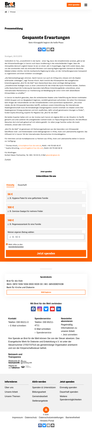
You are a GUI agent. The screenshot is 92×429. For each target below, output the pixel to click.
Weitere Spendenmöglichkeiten (71, 398)
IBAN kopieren (46, 292)
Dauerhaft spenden (69, 392)
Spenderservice (43, 332)
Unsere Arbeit (11, 392)
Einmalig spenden (68, 387)
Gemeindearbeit (40, 396)
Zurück (8, 159)
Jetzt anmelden (70, 334)
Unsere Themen (12, 396)
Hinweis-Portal (47, 421)
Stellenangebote (40, 401)
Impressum (17, 417)
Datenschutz (31, 417)
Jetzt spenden (73, 4)
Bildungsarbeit (39, 392)
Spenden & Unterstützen (44, 387)
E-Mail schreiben (18, 325)
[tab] (10, 185)
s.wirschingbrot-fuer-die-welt (31, 148)
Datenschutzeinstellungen (51, 417)
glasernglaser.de (53, 155)
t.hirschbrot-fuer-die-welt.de (29, 145)
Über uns (9, 387)
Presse (13, 12)
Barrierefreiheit (73, 417)
